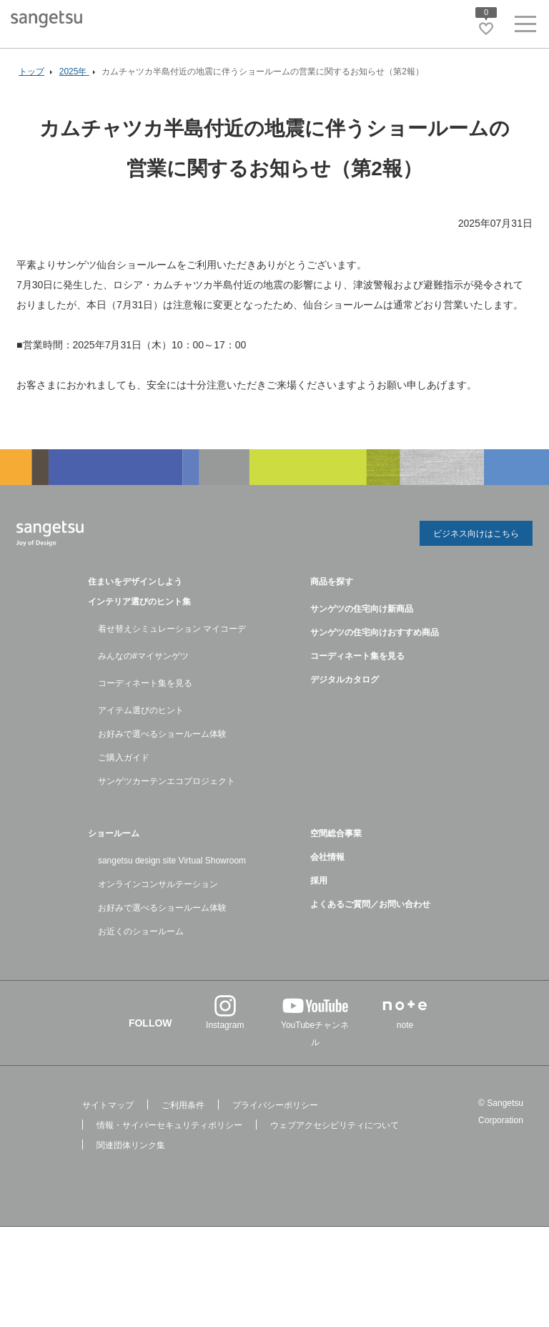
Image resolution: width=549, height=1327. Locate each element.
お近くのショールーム (141, 931)
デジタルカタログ (344, 680)
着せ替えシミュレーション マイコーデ (172, 629)
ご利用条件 (183, 1105)
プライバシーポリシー (275, 1105)
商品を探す (331, 582)
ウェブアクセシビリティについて (334, 1125)
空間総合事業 (336, 833)
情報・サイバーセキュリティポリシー (169, 1125)
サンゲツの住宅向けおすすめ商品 (374, 632)
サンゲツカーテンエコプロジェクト (166, 781)
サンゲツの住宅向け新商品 (361, 609)
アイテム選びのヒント (141, 710)
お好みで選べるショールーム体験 (162, 734)
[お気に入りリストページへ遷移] (486, 28)
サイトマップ (108, 1105)
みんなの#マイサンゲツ (143, 656)
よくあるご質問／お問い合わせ (370, 904)
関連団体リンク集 (131, 1145)
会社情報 (327, 857)
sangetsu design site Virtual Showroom (172, 861)
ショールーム (113, 833)
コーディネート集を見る (145, 683)
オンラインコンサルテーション (158, 884)
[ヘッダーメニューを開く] (525, 27)
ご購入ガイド (123, 758)
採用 (318, 881)
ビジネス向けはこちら (476, 534)
